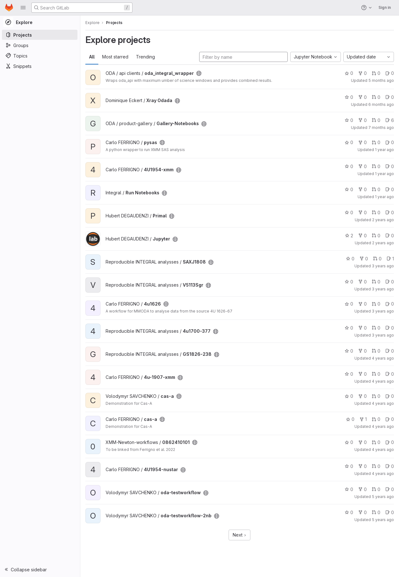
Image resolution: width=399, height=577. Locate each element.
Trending (146, 56)
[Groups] (40, 45)
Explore (93, 22)
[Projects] (40, 35)
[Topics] (40, 56)
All (92, 56)
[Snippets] (40, 66)
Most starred (116, 56)
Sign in (384, 7)
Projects (115, 22)
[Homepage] (9, 7)
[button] (23, 8)
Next (240, 535)
